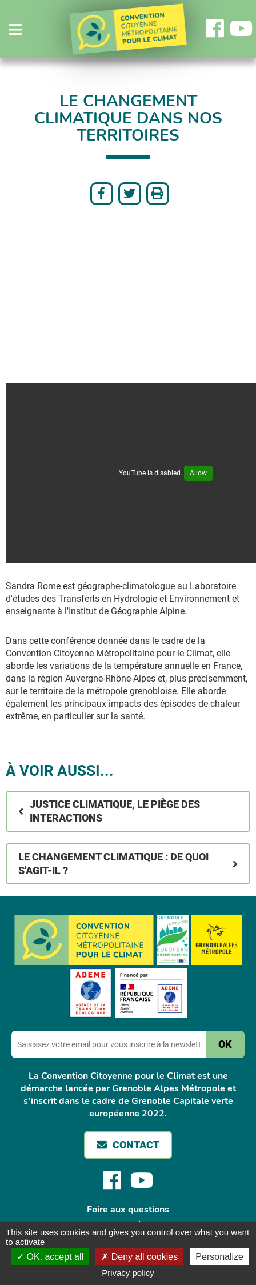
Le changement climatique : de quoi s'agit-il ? (113, 863)
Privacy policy (128, 1273)
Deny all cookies (139, 1257)
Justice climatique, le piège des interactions (115, 811)
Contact (136, 1145)
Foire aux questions (128, 1209)
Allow (198, 473)
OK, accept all (50, 1257)
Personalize (219, 1257)
